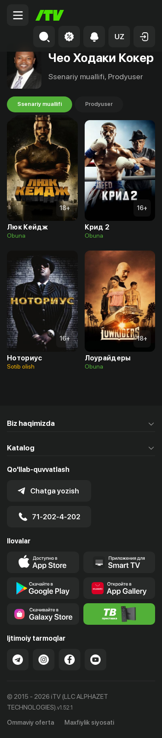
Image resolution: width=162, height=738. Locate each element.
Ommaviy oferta (30, 722)
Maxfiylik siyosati (89, 722)
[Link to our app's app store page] (43, 562)
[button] (119, 36)
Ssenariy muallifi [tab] (39, 104)
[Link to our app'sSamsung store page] (43, 614)
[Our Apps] (119, 562)
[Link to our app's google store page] (43, 588)
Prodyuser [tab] (99, 104)
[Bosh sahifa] (49, 15)
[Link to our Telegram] (18, 659)
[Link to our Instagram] (43, 659)
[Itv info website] (119, 614)
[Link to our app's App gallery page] (119, 588)
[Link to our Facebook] (69, 659)
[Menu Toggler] (18, 15)
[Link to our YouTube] (95, 659)
